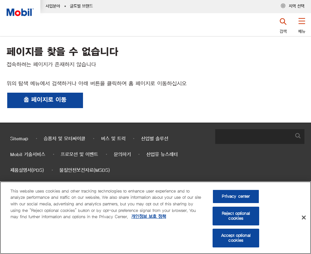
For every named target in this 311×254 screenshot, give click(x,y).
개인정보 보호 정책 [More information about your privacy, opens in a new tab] (148, 216)
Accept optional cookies (236, 238)
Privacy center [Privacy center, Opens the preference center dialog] (236, 196)
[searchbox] (253, 136)
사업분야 (53, 6)
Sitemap (19, 138)
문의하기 (122, 154)
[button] (301, 28)
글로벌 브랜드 (81, 6)
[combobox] (259, 136)
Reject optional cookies (236, 216)
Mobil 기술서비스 (27, 154)
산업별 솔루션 (154, 138)
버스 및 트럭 (113, 138)
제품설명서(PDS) (27, 170)
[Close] (304, 217)
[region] (155, 217)
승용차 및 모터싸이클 (64, 138)
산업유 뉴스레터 (162, 154)
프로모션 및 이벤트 (79, 154)
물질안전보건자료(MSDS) (84, 170)
